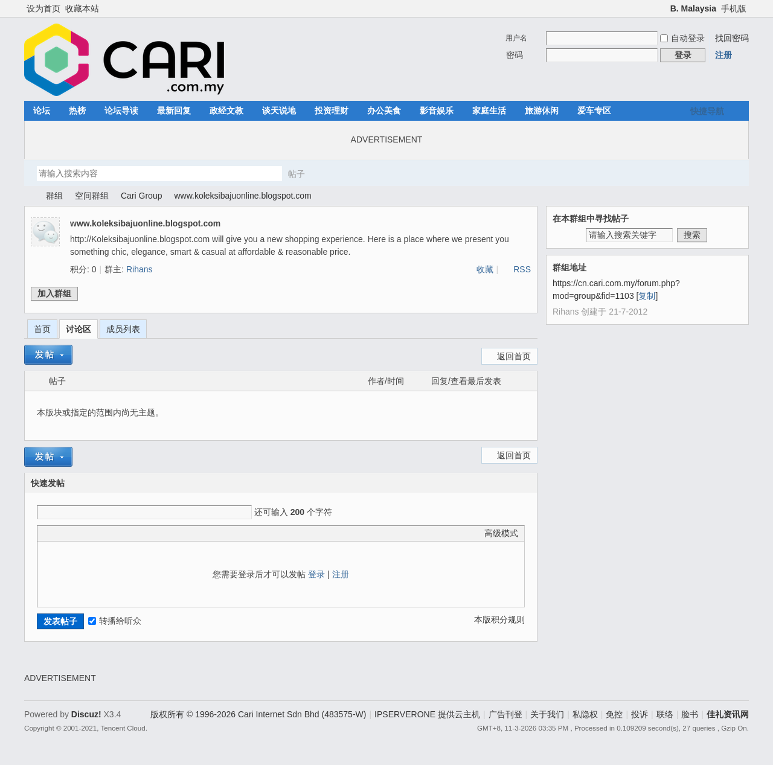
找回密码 (732, 38)
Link (89, 533)
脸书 (689, 714)
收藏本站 (82, 8)
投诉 (639, 714)
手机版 (733, 8)
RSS (522, 269)
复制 (646, 296)
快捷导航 (707, 111)
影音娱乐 (437, 110)
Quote (104, 533)
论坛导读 (121, 110)
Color (59, 533)
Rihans (139, 269)
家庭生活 (489, 110)
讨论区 (78, 329)
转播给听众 (114, 621)
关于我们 (547, 714)
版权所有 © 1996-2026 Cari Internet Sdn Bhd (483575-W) (258, 714)
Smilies (134, 533)
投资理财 (331, 110)
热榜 (77, 110)
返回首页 (514, 356)
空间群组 (92, 195)
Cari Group (141, 195)
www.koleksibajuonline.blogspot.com (242, 195)
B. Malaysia (693, 8)
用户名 (516, 38)
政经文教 (226, 110)
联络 (664, 714)
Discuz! (86, 714)
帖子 (296, 174)
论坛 (41, 110)
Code (119, 533)
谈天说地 (279, 110)
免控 (614, 714)
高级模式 (501, 533)
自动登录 (682, 38)
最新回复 (174, 110)
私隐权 (585, 714)
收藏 (484, 269)
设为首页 (43, 8)
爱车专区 (594, 110)
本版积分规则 (499, 619)
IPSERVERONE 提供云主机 (427, 714)
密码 (514, 55)
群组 (54, 195)
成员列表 (123, 329)
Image (74, 533)
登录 (316, 574)
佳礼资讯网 (29, 196)
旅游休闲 (542, 110)
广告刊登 (505, 714)
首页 (42, 329)
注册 (723, 55)
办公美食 (384, 110)
